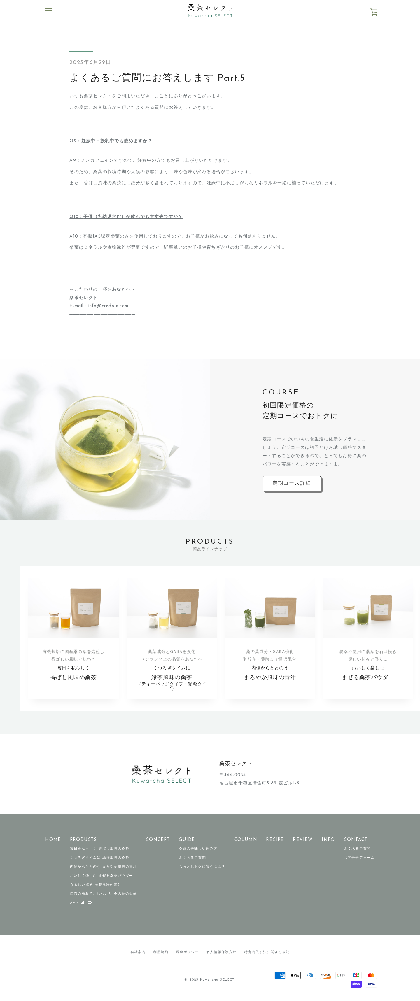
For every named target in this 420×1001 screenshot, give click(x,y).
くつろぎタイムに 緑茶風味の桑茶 (99, 858)
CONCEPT (158, 841)
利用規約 (160, 953)
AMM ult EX (81, 903)
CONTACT (356, 841)
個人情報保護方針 (221, 953)
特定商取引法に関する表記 (267, 953)
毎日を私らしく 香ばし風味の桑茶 (99, 849)
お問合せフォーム (359, 858)
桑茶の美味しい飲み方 (198, 849)
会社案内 (138, 953)
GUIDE (187, 841)
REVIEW (303, 841)
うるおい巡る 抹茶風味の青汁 (96, 886)
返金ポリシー (187, 953)
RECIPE (275, 841)
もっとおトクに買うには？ (202, 868)
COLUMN (245, 841)
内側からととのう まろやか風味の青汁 (103, 868)
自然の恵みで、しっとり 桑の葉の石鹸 (103, 894)
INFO (328, 841)
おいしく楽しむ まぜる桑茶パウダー (101, 877)
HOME (53, 841)
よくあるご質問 (192, 858)
